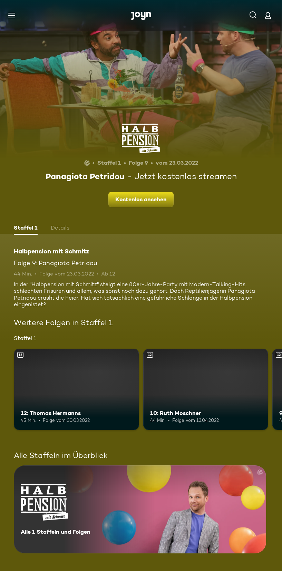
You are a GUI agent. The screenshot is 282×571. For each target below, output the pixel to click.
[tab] (25, 228)
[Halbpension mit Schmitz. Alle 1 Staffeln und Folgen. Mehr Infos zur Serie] (140, 509)
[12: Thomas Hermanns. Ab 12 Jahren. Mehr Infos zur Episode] (76, 389)
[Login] (268, 15)
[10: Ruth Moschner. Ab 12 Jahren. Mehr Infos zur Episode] (206, 389)
